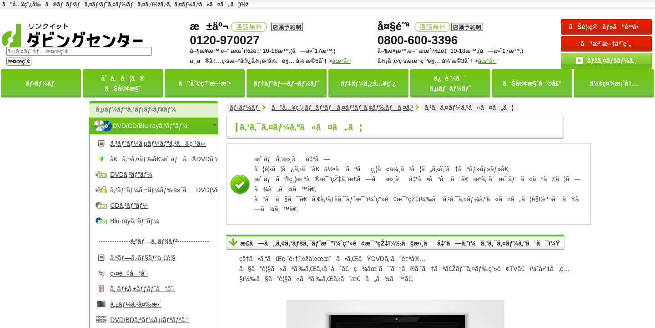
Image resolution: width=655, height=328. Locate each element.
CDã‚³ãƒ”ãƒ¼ (129, 205)
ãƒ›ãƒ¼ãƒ (245, 107)
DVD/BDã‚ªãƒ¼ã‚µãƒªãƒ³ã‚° (149, 319)
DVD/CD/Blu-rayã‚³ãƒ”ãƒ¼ (149, 126)
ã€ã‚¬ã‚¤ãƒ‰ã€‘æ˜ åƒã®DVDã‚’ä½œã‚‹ (163, 159)
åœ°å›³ (487, 60)
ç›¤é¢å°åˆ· (129, 273)
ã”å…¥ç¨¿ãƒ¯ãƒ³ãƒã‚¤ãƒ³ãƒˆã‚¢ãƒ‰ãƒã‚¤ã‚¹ (342, 107)
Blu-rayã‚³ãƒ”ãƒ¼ (134, 221)
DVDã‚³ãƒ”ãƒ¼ (131, 174)
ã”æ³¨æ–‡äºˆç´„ (606, 43)
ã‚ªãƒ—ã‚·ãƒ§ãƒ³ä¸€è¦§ (142, 257)
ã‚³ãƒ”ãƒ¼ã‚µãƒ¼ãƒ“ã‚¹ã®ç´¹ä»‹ (158, 143)
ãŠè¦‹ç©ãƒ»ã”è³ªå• (606, 27)
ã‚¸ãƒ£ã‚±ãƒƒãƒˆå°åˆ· (142, 288)
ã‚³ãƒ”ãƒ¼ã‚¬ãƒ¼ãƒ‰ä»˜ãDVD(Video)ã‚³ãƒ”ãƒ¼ (163, 190)
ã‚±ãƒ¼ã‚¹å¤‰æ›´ (135, 304)
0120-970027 (224, 40)
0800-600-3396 (418, 40)
